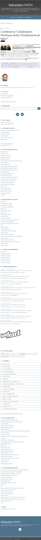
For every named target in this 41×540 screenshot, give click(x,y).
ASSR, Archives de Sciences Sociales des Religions (11, 471)
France (2, 353)
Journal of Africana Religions (7, 491)
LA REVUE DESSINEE (5, 229)
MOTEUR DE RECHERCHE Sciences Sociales (10, 130)
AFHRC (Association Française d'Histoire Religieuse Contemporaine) (15, 430)
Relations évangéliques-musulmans (22, 63)
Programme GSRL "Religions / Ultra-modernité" (13, 384)
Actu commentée (6, 366)
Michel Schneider (5, 310)
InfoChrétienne (4, 186)
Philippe (3, 276)
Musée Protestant (4, 151)
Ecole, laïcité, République (8, 371)
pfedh (29, 65)
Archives (20, 17)
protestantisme (5, 356)
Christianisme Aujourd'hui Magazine (8, 230)
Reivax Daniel (4, 316)
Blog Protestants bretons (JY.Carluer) (8, 168)
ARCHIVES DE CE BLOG (6, 134)
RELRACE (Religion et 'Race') (6, 452)
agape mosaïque (34, 65)
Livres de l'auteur (6, 376)
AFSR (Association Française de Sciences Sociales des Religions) (14, 469)
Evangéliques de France (6, 253)
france (2, 65)
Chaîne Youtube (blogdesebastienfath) (9, 166)
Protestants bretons (5, 434)
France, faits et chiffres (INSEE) (7, 207)
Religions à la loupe (7, 398)
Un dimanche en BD (7, 406)
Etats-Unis (34, 353)
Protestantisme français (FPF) (7, 182)
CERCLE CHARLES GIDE (6, 164)
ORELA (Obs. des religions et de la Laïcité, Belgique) (12, 236)
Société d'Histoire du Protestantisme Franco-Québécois (13, 497)
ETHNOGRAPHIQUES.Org (6, 500)
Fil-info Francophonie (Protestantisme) (9, 177)
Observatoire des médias (6, 203)
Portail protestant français (6, 205)
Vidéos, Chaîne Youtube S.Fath (7, 124)
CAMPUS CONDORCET (5, 443)
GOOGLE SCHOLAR (5, 132)
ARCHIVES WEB (4, 139)
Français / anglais (4, 93)
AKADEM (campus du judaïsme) (7, 239)
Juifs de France (4, 251)
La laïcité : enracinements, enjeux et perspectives (16, 282)
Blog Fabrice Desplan (5, 157)
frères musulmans (13, 65)
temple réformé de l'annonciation (18, 64)
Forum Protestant (4, 238)
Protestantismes (6, 391)
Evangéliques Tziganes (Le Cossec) (8, 180)
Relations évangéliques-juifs (9, 394)
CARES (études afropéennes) (7, 463)
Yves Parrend (4, 299)
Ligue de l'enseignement (6, 189)
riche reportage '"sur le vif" (31, 58)
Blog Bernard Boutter (5, 159)
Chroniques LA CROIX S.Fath (7, 234)
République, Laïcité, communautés (10, 401)
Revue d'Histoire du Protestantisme (8, 179)
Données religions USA (5, 480)
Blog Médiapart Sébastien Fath (7, 173)
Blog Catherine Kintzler (5, 188)
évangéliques (28, 64)
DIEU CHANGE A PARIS (5, 429)
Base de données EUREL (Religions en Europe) (11, 473)
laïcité (7, 353)
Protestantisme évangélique (9, 389)
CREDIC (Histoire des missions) (7, 450)
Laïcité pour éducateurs (6, 210)
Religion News (4, 208)
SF (1, 282)
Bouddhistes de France (6, 257)
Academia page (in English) (6, 97)
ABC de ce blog (6, 364)
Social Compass (4, 495)
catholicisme (13, 356)
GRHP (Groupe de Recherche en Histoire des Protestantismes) (14, 436)
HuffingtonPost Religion (6, 214)
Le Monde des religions (6, 218)
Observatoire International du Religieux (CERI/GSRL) (12, 413)
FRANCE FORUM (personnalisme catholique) (10, 241)
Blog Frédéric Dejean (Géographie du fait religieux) (11, 160)
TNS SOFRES (3, 484)
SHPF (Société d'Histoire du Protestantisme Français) (12, 499)
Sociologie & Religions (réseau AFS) (8, 489)
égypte (35, 64)
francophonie (21, 356)
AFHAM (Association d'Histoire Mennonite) (10, 458)
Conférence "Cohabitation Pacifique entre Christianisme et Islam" (20, 35)
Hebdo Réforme (4, 232)
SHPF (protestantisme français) (7, 427)
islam (32, 64)
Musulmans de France (5, 258)
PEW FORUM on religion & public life (8, 482)
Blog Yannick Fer (4, 153)
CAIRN (2, 502)
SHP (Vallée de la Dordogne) (7, 456)
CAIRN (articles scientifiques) (7, 137)
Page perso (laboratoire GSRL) (7, 95)
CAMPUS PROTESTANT (5, 447)
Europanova (3, 212)
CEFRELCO (3, 438)
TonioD (2, 293)
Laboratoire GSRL (4, 423)
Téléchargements (6, 403)
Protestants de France (5, 262)
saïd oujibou (20, 65)
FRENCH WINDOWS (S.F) (6, 145)
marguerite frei (4, 287)
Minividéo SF (5, 379)
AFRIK (2, 225)
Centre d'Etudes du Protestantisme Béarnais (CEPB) (12, 441)
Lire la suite (31, 87)
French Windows (4, 162)
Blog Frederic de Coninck (6, 175)
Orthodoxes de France (6, 260)
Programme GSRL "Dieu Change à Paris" (11, 381)
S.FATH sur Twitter (4, 135)
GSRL (29, 353)
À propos (27, 17)
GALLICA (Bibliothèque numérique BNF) (9, 419)
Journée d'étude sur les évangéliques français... (18, 276)
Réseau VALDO (4, 461)
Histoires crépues (4, 245)
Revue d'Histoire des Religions (7, 493)
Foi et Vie (3, 195)
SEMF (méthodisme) (5, 432)
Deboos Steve (4, 270)
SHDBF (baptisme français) (6, 449)
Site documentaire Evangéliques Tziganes (10, 219)
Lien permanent (5, 63)
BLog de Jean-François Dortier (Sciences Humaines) (12, 488)
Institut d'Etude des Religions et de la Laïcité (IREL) (11, 421)
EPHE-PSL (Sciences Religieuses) (7, 425)
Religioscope (3, 201)
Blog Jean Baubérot (5, 171)
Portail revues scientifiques (6, 477)
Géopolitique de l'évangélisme (9, 374)
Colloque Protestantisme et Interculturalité (20, 270)
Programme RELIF (6, 386)
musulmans (6, 65)
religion (12, 353)
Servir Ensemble (4, 243)
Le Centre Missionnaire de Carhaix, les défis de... (21, 299)
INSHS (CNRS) (3, 445)
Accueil (12, 17)
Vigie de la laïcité (4, 227)
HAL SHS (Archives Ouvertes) (7, 479)
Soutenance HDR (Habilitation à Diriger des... (15, 304)
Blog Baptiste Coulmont (6, 155)
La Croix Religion (4, 216)
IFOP (2, 486)
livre (17, 353)
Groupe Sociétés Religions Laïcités (8, 508)
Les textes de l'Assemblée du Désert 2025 (16, 293)
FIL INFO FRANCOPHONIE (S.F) (7, 143)
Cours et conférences (7, 369)
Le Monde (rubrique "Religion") (7, 221)
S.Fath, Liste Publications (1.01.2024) (8, 101)
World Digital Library (5, 460)
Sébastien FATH (20, 5)
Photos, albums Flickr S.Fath (7, 122)
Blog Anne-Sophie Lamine (6, 191)
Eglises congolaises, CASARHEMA (8, 184)
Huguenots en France (5, 193)
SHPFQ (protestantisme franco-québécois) (10, 454)
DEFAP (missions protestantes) (7, 439)
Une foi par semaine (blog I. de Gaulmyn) (9, 223)
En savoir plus (17, 539)
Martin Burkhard (4, 321)
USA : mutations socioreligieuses (10, 408)
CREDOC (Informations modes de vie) (9, 475)
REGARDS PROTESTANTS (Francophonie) (9, 169)
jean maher (25, 65)
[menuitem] (12, 17)
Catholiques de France (5, 255)
